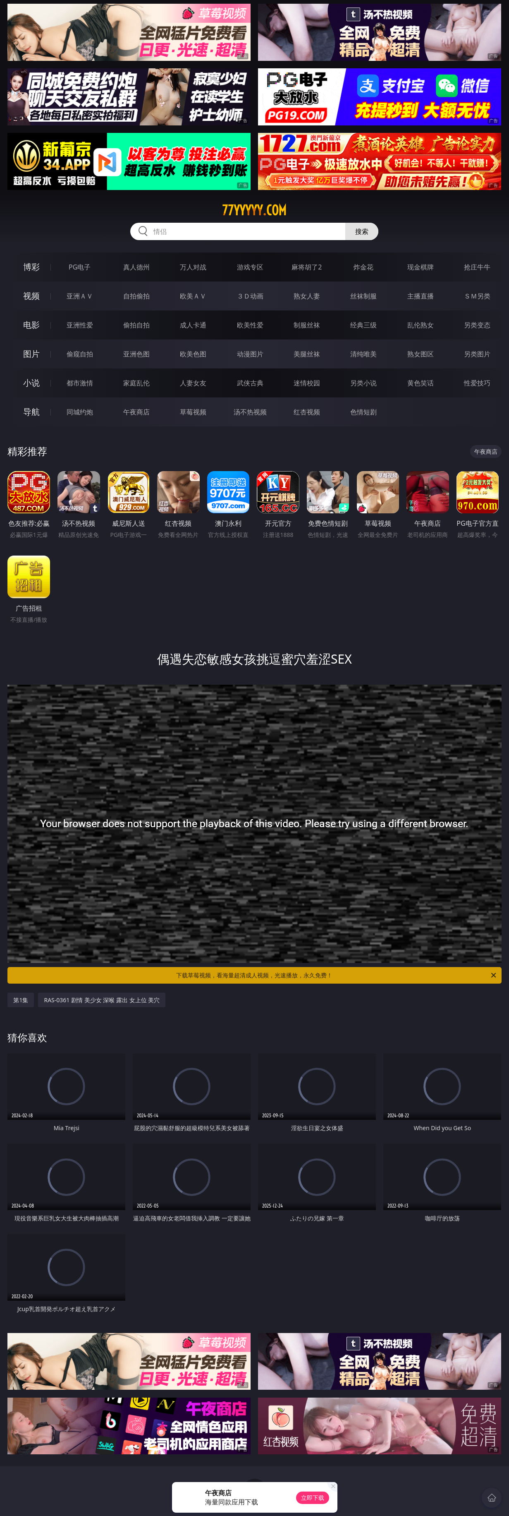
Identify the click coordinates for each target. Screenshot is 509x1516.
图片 (31, 353)
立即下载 (312, 1498)
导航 (31, 411)
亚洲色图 (136, 354)
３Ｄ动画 (250, 296)
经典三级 (363, 325)
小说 (31, 382)
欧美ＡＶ (193, 296)
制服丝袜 (307, 325)
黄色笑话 (420, 382)
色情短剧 (363, 411)
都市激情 (80, 382)
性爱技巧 (477, 382)
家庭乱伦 (136, 382)
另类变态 (477, 325)
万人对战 (193, 267)
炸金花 (363, 267)
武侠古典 (250, 382)
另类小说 (363, 382)
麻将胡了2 (307, 267)
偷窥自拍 (80, 354)
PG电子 (80, 267)
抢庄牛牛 (477, 267)
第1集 (20, 1000)
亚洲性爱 (80, 325)
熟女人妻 (307, 296)
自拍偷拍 (136, 296)
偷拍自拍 (136, 325)
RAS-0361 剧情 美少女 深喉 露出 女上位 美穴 (102, 1000)
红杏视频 (307, 411)
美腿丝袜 (307, 354)
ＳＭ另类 (477, 296)
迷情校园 (307, 382)
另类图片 (477, 354)
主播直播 (420, 296)
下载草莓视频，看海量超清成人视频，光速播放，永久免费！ (336, 975)
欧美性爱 (250, 325)
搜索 (361, 231)
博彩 (31, 266)
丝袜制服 (363, 296)
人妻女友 (193, 382)
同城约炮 (80, 411)
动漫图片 (250, 354)
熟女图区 (420, 354)
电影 (31, 324)
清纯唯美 (363, 354)
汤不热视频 (250, 411)
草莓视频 (193, 411)
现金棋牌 (420, 267)
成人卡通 (193, 325)
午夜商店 (136, 411)
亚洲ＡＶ (80, 296)
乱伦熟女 (420, 325)
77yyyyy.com (254, 210)
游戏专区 (250, 267)
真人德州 (136, 267)
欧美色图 (193, 354)
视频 (31, 295)
